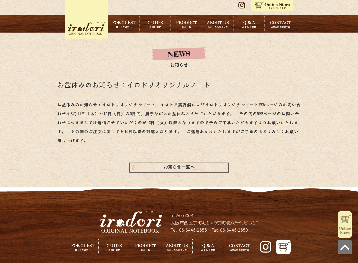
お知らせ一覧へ (179, 167)
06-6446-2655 (193, 229)
